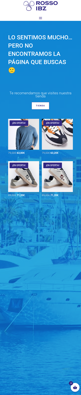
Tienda (40, 105)
